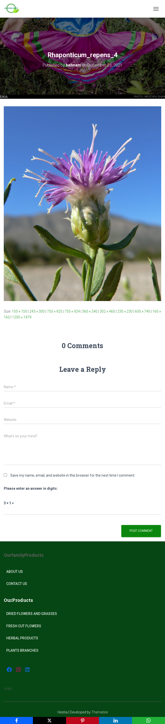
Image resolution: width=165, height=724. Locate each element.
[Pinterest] (82, 720)
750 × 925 (54, 311)
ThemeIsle (99, 712)
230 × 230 (125, 311)
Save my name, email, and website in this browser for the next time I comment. (72, 475)
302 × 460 (107, 311)
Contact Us (16, 584)
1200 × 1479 (21, 317)
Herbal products (22, 638)
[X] (49, 720)
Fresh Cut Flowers (23, 626)
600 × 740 (142, 311)
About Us (14, 572)
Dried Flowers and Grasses (31, 614)
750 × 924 (72, 311)
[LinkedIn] (115, 720)
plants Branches (22, 650)
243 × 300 (37, 311)
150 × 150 (19, 311)
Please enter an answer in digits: (31, 488)
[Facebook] (16, 720)
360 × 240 (89, 311)
